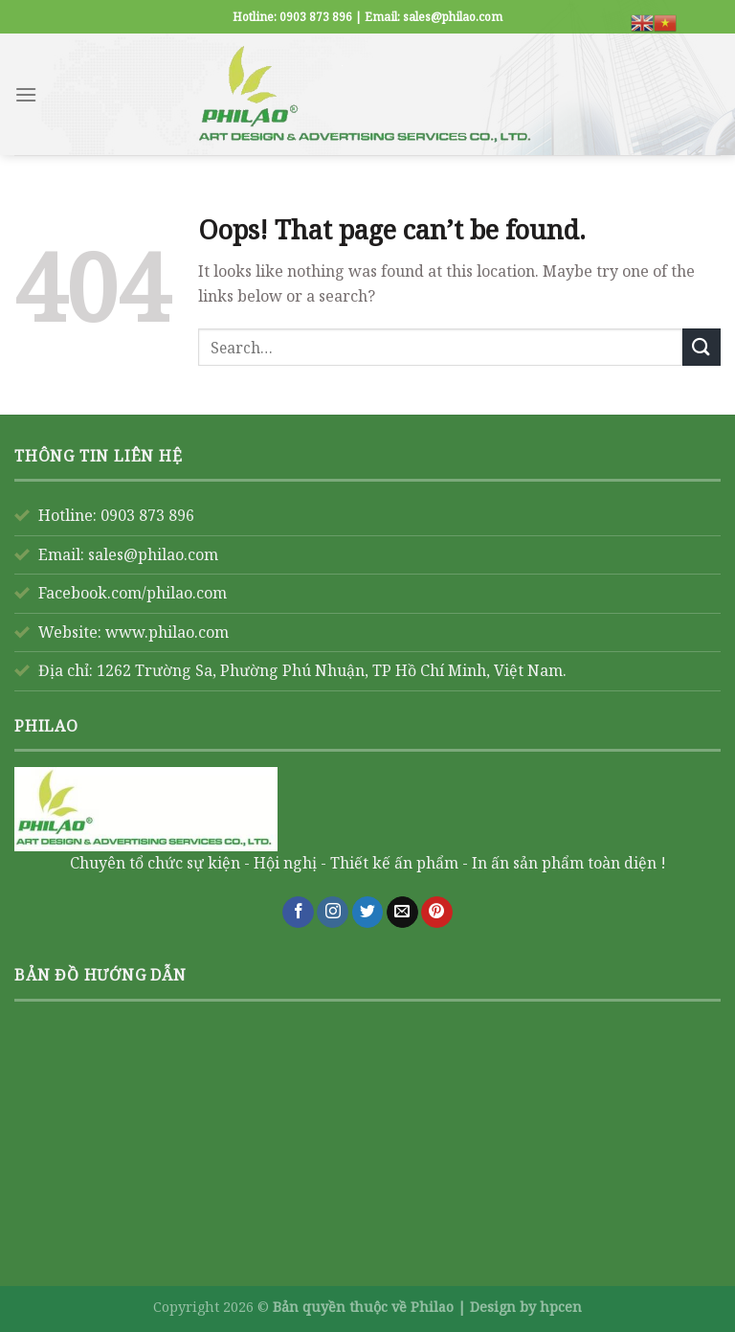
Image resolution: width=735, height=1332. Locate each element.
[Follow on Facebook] (298, 912)
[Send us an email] (402, 912)
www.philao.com (167, 632)
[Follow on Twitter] (368, 912)
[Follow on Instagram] (332, 912)
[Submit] (701, 347)
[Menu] (25, 94)
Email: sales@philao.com (128, 554)
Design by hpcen (526, 1307)
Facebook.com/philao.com (132, 592)
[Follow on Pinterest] (437, 912)
